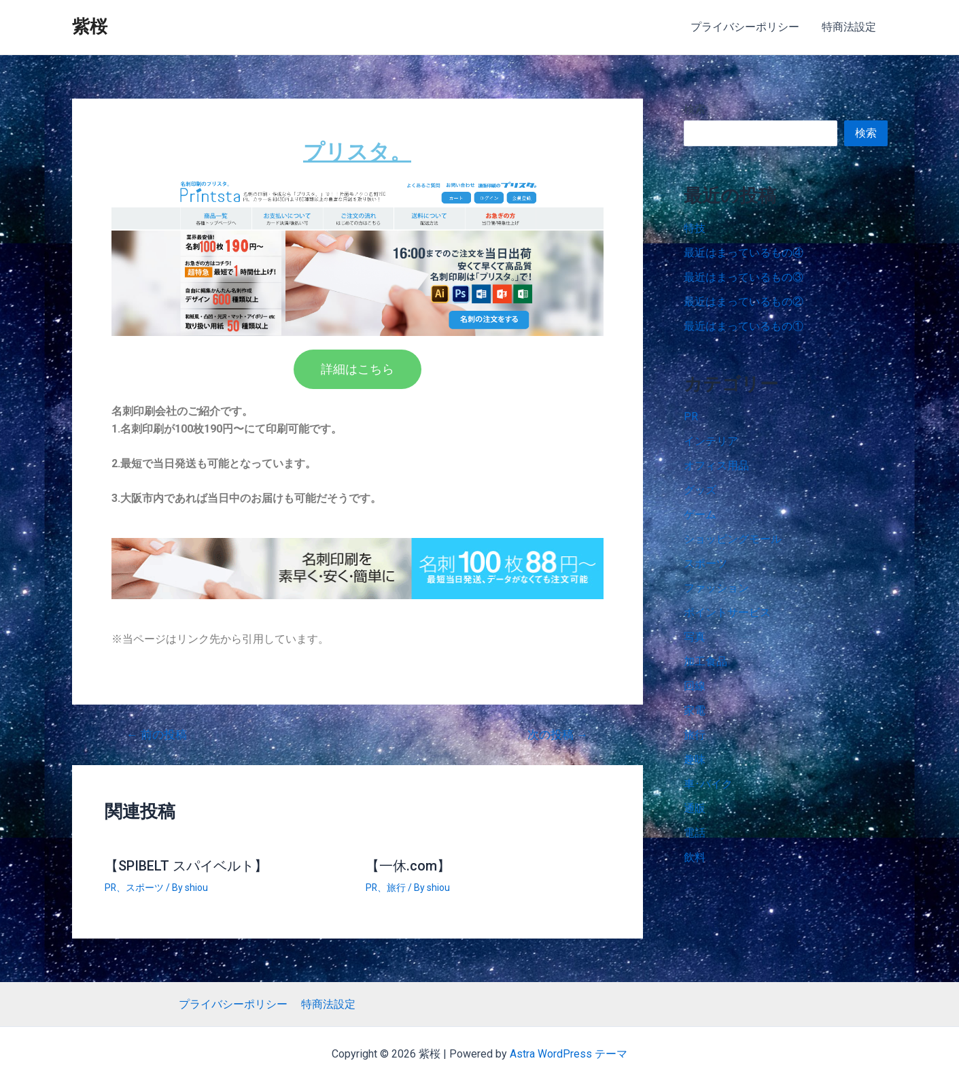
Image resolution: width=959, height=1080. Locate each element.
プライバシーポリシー (746, 26)
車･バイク (708, 783)
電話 (694, 832)
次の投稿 (557, 734)
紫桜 (89, 26)
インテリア (711, 441)
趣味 (694, 759)
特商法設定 (849, 26)
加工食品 (705, 661)
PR (111, 886)
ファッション (716, 587)
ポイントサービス (727, 612)
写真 (694, 636)
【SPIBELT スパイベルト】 (186, 865)
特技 (694, 228)
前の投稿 (156, 734)
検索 (694, 109)
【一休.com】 (408, 865)
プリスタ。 (357, 152)
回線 (694, 685)
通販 (694, 808)
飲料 (694, 857)
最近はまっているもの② (743, 301)
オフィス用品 (716, 465)
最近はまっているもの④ (743, 252)
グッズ (700, 490)
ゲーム (700, 514)
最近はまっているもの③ (743, 277)
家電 (694, 710)
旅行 (396, 886)
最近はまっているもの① (743, 326)
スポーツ (145, 886)
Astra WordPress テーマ (568, 1053)
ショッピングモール (733, 539)
